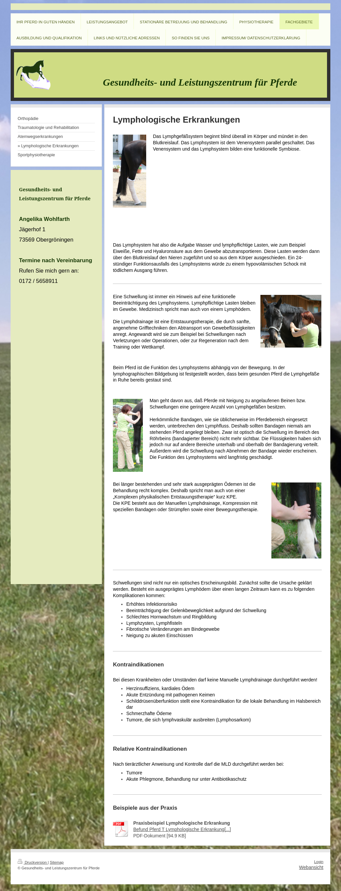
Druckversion (33, 862)
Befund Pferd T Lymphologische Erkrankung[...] (182, 829)
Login (318, 862)
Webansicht (311, 867)
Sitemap (57, 862)
